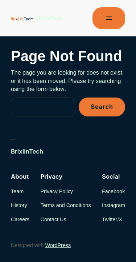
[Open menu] (108, 18)
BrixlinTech (49, 18)
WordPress (58, 245)
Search (102, 107)
